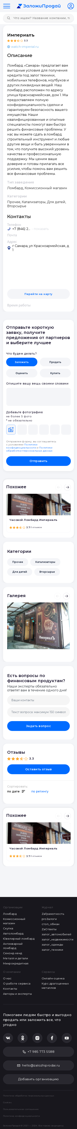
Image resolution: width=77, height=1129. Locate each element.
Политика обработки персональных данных (28, 1095)
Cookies (7, 1102)
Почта (12, 235)
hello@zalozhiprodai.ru (38, 1065)
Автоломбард (13, 933)
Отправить (38, 461)
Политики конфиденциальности (22, 446)
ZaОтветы (49, 929)
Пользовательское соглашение (21, 1109)
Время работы (19, 305)
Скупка (8, 928)
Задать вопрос (38, 726)
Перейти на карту (38, 294)
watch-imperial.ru (23, 47)
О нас (7, 978)
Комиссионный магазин (14, 921)
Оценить (22, 373)
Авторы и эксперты (17, 993)
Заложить (22, 362)
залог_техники (52, 949)
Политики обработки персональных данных (29, 449)
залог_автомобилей (56, 934)
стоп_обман (51, 924)
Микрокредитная (16, 963)
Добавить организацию (38, 1079)
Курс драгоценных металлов (55, 985)
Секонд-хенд (12, 953)
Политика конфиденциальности (21, 1116)
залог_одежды (52, 944)
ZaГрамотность (53, 913)
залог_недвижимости (58, 939)
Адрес (12, 241)
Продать (55, 362)
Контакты (10, 988)
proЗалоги (49, 919)
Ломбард (10, 913)
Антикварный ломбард (13, 946)
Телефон (14, 224)
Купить (55, 373)
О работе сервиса (17, 983)
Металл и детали (15, 958)
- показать (40, 229)
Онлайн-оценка (53, 978)
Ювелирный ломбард (18, 938)
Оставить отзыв (38, 769)
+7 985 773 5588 (38, 1052)
